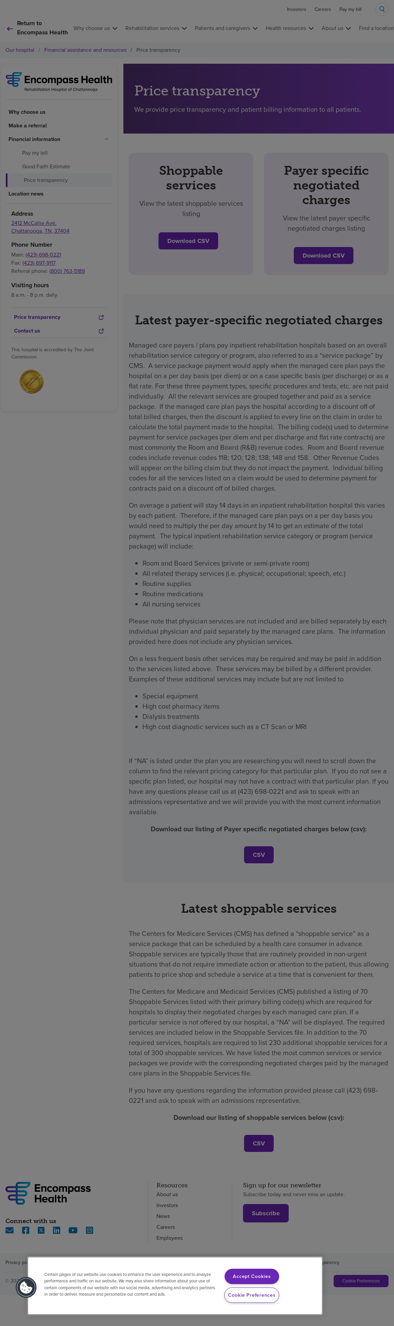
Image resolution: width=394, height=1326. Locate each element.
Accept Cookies (252, 1276)
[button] (26, 1287)
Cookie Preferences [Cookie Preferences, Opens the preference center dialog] (251, 1295)
